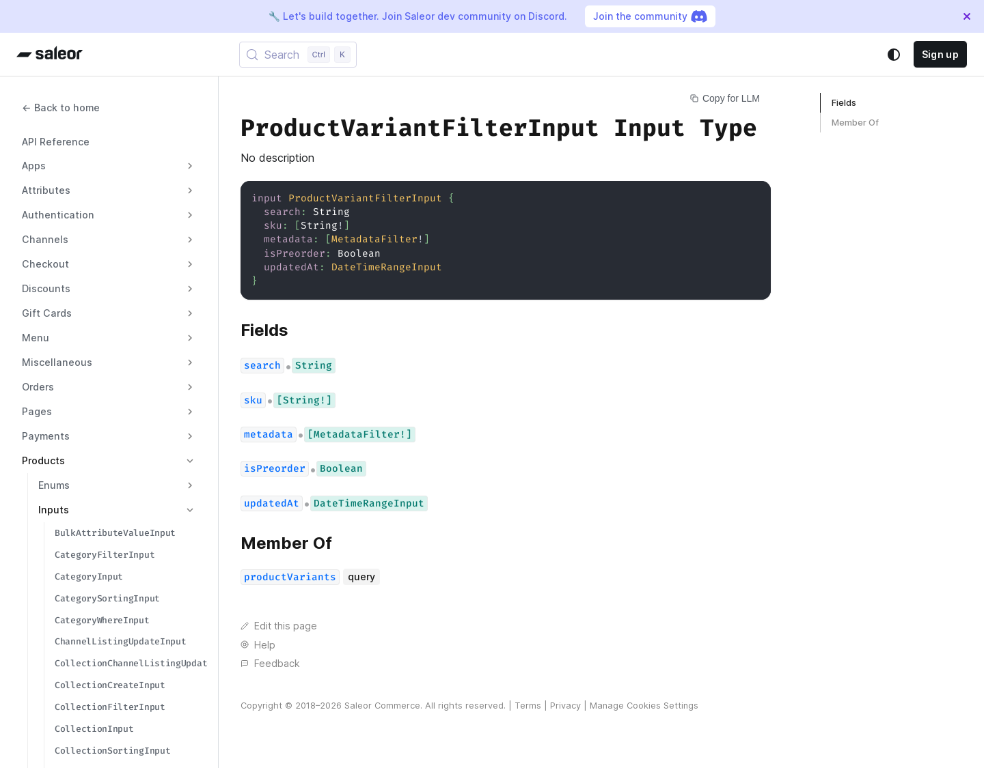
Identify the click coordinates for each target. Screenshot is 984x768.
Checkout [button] (45, 264)
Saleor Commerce (382, 705)
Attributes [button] (46, 190)
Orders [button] (38, 387)
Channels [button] (45, 239)
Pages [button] (37, 411)
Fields (844, 103)
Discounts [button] (46, 288)
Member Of (855, 122)
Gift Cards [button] (47, 313)
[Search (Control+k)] (298, 55)
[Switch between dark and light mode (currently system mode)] (894, 55)
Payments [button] (46, 436)
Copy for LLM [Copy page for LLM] (725, 98)
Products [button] (43, 460)
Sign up (940, 54)
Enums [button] (54, 485)
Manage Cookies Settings (644, 705)
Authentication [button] (58, 215)
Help (258, 645)
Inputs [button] (53, 509)
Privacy (565, 705)
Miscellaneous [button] (57, 362)
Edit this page (279, 625)
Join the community (650, 16)
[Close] (967, 16)
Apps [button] (34, 165)
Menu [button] (35, 337)
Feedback (270, 663)
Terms (528, 705)
